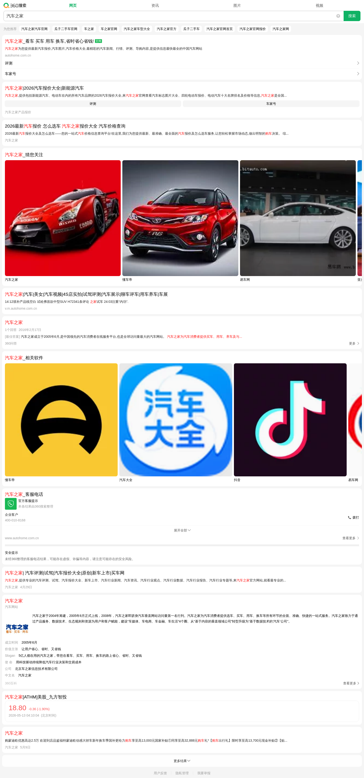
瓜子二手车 (191, 29)
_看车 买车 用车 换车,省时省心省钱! (53, 41)
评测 (93, 104)
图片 (237, 6)
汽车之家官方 (166, 29)
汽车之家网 (281, 29)
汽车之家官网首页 (219, 29)
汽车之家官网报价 (253, 29)
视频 (319, 6)
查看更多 (349, 683)
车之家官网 (109, 29)
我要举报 (203, 773)
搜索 (352, 16)
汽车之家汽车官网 (34, 29)
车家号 (271, 104)
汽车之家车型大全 (137, 29)
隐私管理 (182, 773)
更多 (352, 343)
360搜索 (16, 5)
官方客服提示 (28, 501)
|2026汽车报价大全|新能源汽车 (44, 88)
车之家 (89, 29)
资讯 (155, 6)
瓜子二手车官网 (65, 29)
